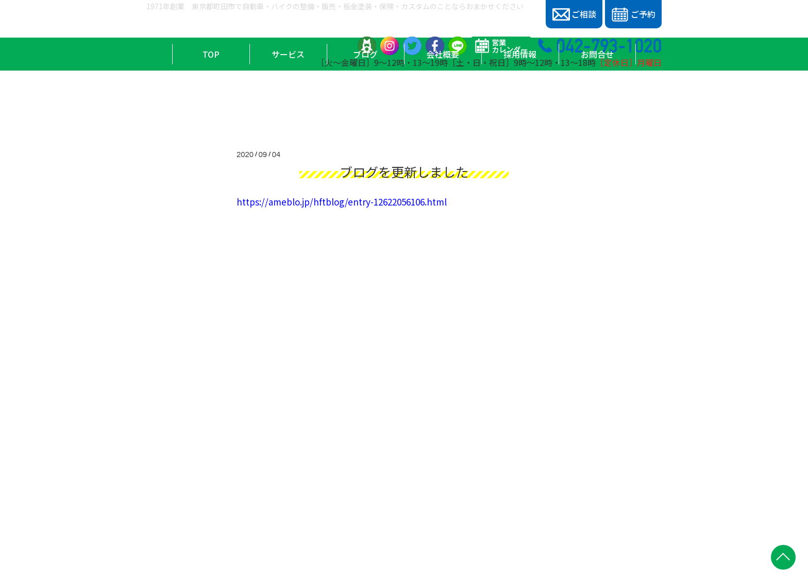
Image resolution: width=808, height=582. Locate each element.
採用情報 (519, 93)
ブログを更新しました (404, 171)
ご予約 (633, 14)
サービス (288, 93)
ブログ (365, 93)
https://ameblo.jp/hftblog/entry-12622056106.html (342, 201)
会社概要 (442, 93)
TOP (211, 93)
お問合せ (597, 93)
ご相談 (574, 14)
